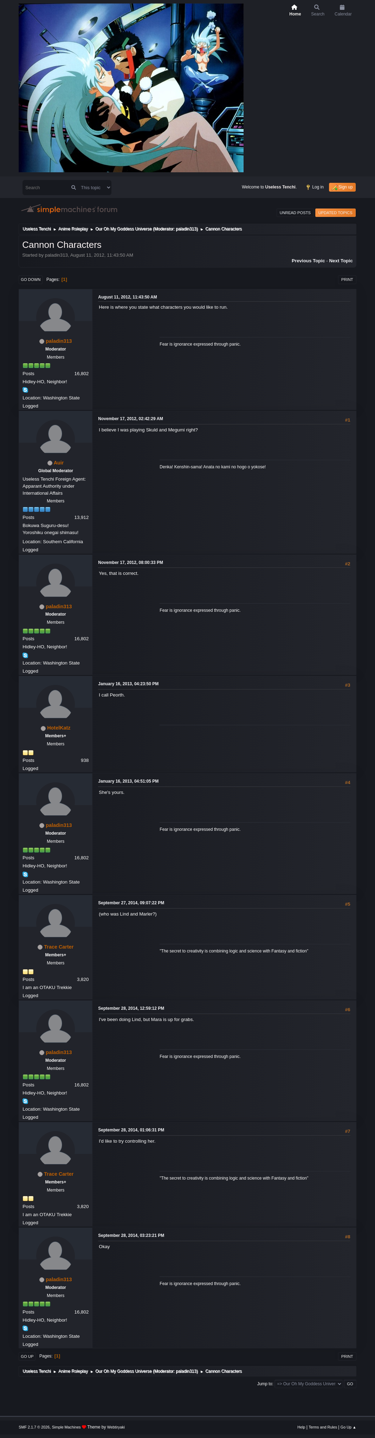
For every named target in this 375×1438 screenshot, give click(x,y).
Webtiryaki (116, 1427)
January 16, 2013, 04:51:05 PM (128, 781)
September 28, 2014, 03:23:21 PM (131, 1235)
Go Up (27, 1356)
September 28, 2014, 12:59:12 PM (131, 1008)
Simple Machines (66, 1427)
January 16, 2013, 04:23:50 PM (128, 683)
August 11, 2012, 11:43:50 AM (127, 297)
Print (347, 279)
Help (301, 1427)
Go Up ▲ (348, 1427)
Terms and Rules (323, 1427)
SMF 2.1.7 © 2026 (34, 1427)
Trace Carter (58, 947)
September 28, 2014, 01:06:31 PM (131, 1130)
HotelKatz (58, 728)
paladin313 (186, 228)
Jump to (264, 1383)
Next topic (341, 260)
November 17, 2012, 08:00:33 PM (130, 562)
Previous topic (308, 260)
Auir (59, 463)
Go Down (30, 279)
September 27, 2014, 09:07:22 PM (131, 902)
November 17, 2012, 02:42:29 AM (130, 418)
